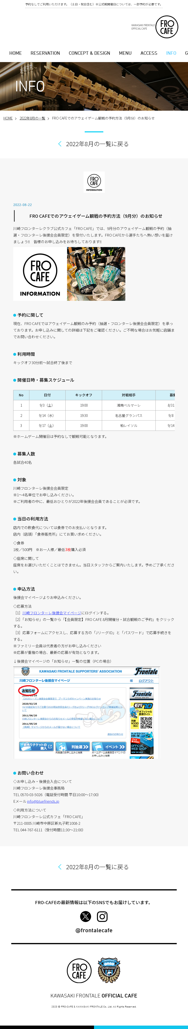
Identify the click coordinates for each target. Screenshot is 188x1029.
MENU (125, 53)
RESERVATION (45, 53)
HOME (15, 53)
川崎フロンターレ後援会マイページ (52, 612)
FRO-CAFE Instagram (102, 916)
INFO (171, 53)
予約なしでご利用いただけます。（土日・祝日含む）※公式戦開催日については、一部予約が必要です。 (94, 4)
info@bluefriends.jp (43, 801)
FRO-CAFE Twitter (86, 916)
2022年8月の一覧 (32, 118)
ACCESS (149, 53)
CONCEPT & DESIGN (89, 53)
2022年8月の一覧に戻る (97, 143)
